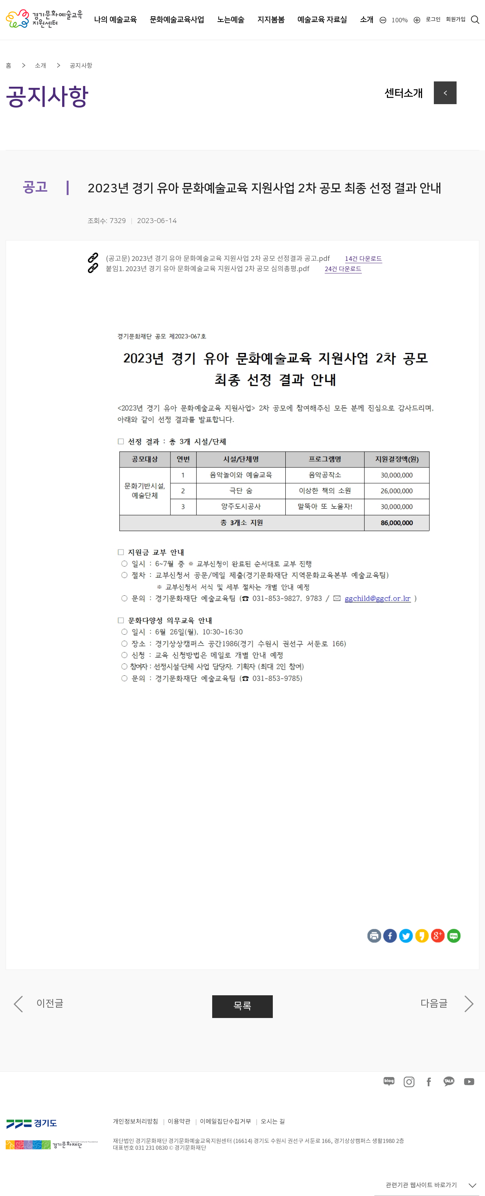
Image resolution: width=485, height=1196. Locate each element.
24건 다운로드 (343, 269)
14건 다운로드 (363, 259)
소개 (367, 20)
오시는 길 (273, 1121)
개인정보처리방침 (135, 1121)
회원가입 (456, 20)
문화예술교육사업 (177, 20)
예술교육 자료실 (322, 20)
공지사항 (81, 65)
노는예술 (230, 20)
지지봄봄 (271, 20)
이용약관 (179, 1121)
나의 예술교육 (115, 20)
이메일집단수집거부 (225, 1121)
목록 (242, 1006)
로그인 (433, 20)
